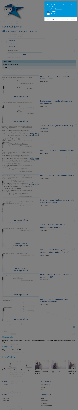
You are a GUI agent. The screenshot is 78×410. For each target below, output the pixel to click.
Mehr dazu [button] (58, 9)
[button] (48, 12)
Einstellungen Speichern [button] (68, 19)
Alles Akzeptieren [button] (52, 19)
